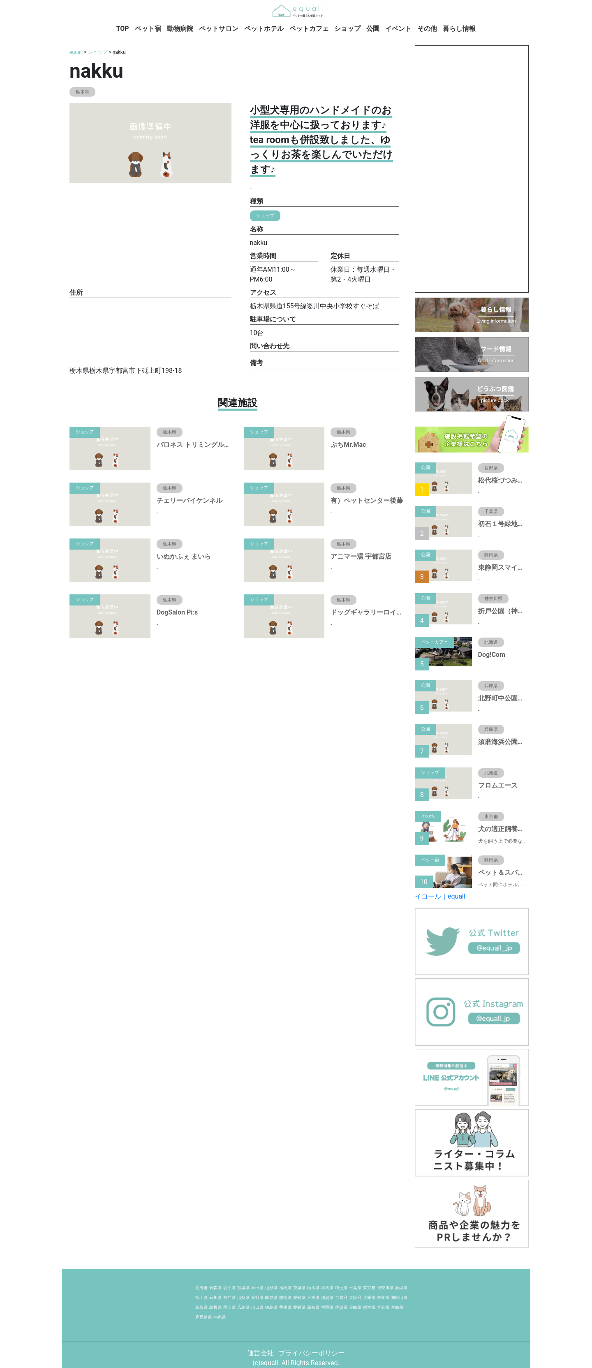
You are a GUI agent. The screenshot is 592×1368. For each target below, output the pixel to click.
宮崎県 (397, 1307)
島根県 (215, 1307)
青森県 (215, 1287)
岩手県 (229, 1287)
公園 (372, 28)
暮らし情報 (459, 28)
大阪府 (355, 1297)
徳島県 (271, 1307)
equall (76, 52)
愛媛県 (299, 1307)
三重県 (313, 1297)
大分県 (383, 1307)
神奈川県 (385, 1287)
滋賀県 (327, 1297)
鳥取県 (201, 1307)
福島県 (285, 1287)
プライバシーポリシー (312, 1353)
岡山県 (229, 1307)
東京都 (369, 1287)
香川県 (285, 1307)
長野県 (257, 1297)
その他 (427, 28)
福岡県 (327, 1307)
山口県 (257, 1307)
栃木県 (313, 1287)
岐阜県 (271, 1297)
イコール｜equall (440, 896)
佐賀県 (341, 1307)
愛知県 (299, 1297)
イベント (398, 28)
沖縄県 (219, 1317)
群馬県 (327, 1287)
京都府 (341, 1297)
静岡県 (285, 1297)
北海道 (201, 1287)
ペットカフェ (309, 28)
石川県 (215, 1297)
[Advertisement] (471, 169)
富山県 (201, 1297)
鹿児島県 (203, 1317)
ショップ (347, 28)
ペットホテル (264, 28)
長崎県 (355, 1307)
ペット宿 (148, 28)
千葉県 (355, 1287)
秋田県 (257, 1287)
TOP (122, 28)
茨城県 (299, 1287)
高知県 (313, 1307)
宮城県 (243, 1287)
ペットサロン (218, 28)
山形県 (271, 1287)
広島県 (243, 1307)
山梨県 (243, 1297)
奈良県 (383, 1297)
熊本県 (369, 1307)
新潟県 (401, 1287)
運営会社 (261, 1353)
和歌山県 (399, 1297)
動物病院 (180, 28)
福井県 (229, 1297)
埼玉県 (341, 1287)
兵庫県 (369, 1297)
